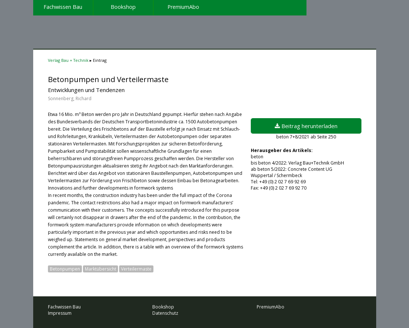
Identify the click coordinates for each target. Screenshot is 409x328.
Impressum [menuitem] (60, 313)
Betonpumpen (65, 269)
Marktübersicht (100, 269)
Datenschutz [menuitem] (165, 313)
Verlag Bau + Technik (68, 60)
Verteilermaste (136, 269)
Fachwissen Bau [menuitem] (63, 6)
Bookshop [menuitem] (123, 6)
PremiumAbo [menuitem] (183, 6)
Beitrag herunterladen (306, 126)
